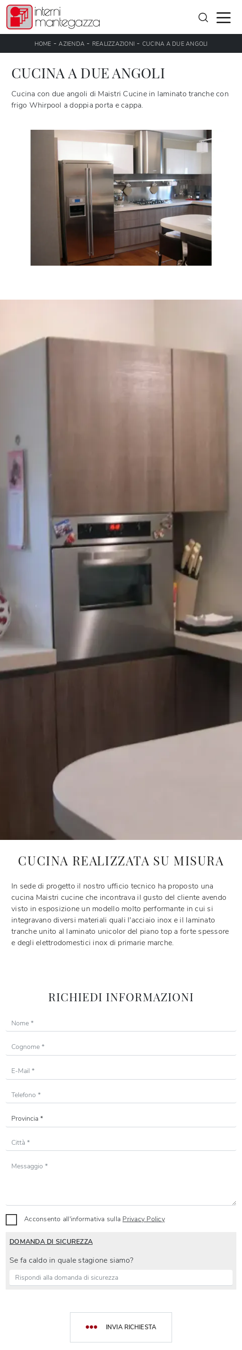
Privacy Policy (143, 1219)
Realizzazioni (113, 44)
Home (43, 44)
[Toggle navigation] (223, 17)
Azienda (72, 44)
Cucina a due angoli (175, 44)
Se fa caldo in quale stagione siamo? (71, 1260)
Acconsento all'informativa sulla (94, 1219)
